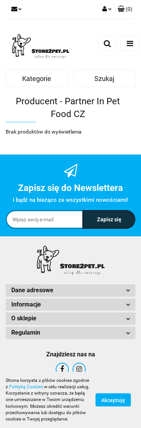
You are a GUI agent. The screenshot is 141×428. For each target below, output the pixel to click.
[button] (125, 9)
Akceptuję (113, 400)
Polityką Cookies (26, 386)
